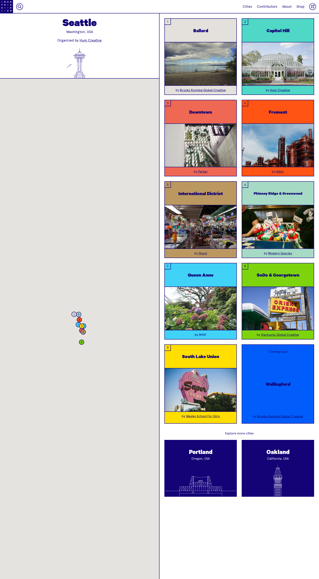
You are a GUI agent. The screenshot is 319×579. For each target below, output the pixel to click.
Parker (203, 172)
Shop (300, 6)
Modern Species (280, 253)
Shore (203, 253)
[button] (74, 314)
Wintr (280, 172)
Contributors (267, 6)
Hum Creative (91, 40)
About (287, 6)
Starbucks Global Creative (280, 335)
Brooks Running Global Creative (203, 90)
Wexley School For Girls (203, 416)
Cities (247, 6)
